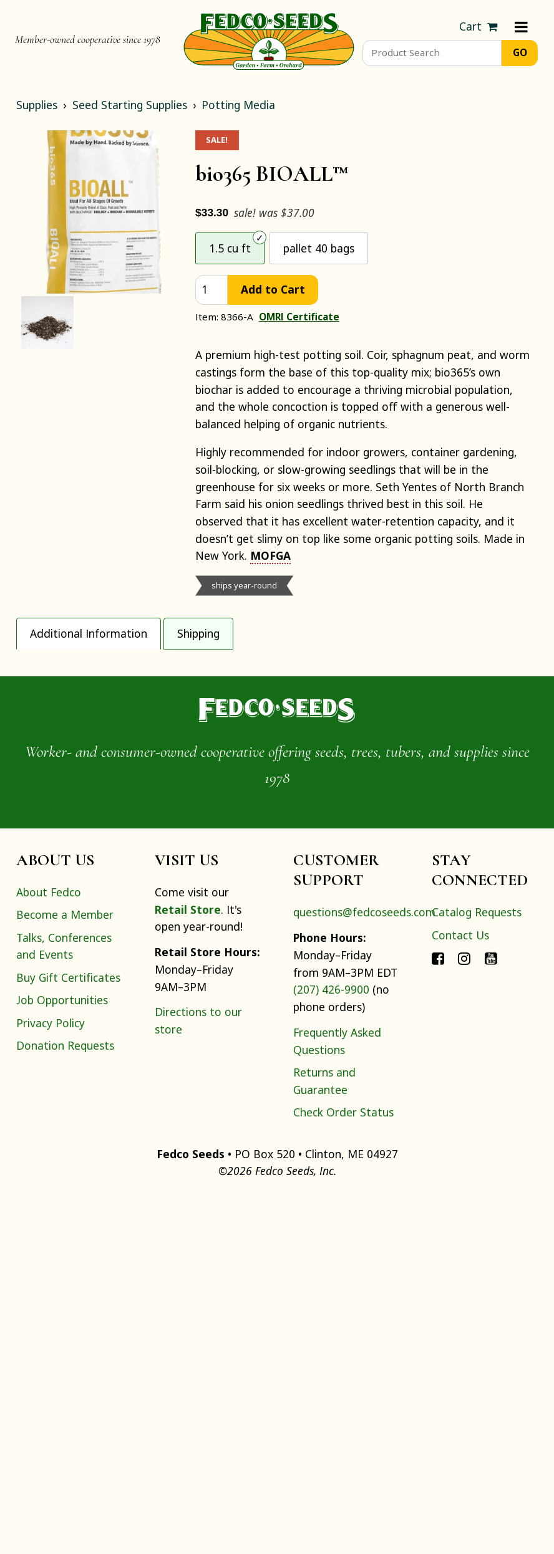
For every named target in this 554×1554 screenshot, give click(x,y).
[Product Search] (432, 53)
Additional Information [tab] (88, 633)
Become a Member (65, 1272)
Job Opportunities (62, 1357)
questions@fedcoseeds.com (364, 1269)
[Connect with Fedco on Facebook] (438, 1315)
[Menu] (521, 27)
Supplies (36, 104)
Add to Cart (273, 289)
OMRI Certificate (299, 316)
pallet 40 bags (318, 248)
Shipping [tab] (198, 633)
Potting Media (238, 104)
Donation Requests (65, 1402)
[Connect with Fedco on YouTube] (491, 1315)
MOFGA (270, 555)
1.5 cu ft (230, 248)
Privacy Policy (50, 1380)
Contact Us (460, 1292)
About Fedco (48, 1249)
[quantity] (211, 290)
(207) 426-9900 (331, 1347)
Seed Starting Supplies (129, 104)
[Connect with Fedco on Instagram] (464, 1315)
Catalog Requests (477, 1269)
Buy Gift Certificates (68, 1334)
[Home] (268, 40)
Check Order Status (343, 1469)
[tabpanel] (277, 827)
